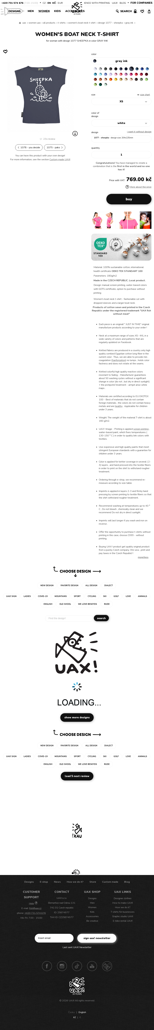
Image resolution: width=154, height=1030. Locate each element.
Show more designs (77, 719)
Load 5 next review (77, 778)
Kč (54, 3)
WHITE (96, 69)
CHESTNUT (113, 86)
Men (31, 11)
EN (49, 3)
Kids (57, 11)
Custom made (110, 884)
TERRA (119, 80)
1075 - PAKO (54, 147)
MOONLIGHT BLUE (143, 69)
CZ (44, 3)
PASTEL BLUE (113, 75)
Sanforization (118, 362)
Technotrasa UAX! (107, 968)
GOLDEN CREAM (143, 80)
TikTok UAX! (77, 968)
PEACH (131, 80)
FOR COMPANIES (141, 3)
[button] (148, 223)
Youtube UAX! (92, 968)
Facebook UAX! (47, 968)
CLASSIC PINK (143, 75)
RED (102, 80)
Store (92, 884)
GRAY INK (129, 22)
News (57, 884)
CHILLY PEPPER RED (107, 80)
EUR (60, 3)
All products (49, 22)
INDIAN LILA (96, 80)
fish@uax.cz (35, 910)
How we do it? (75, 884)
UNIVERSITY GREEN (137, 86)
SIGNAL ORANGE (137, 80)
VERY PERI (119, 75)
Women (44, 11)
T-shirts (62, 22)
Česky (71, 1014)
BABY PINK (131, 75)
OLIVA (119, 86)
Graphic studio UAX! (122, 918)
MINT (143, 86)
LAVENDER (125, 75)
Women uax (35, 22)
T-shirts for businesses (122, 914)
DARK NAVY (131, 69)
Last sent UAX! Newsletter (77, 949)
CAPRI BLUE (102, 75)
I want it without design (139, 134)
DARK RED (113, 80)
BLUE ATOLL (107, 75)
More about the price (138, 189)
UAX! (114, 3)
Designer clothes (122, 900)
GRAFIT (113, 69)
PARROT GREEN (131, 86)
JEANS (125, 69)
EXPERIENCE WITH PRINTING (93, 3)
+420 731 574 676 (12, 3)
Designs (15, 11)
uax (24, 22)
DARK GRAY (107, 69)
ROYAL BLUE (96, 75)
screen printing (141, 431)
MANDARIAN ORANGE (125, 80)
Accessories (75, 11)
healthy (119, 408)
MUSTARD (96, 86)
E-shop (44, 884)
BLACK (119, 69)
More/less (143, 559)
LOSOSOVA (137, 75)
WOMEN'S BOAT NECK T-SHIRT (81, 22)
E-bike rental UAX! (122, 923)
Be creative (92, 923)
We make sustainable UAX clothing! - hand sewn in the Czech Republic (20, 22)
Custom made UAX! (59, 159)
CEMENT (102, 69)
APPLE (125, 86)
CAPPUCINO (107, 86)
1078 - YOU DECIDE (29, 147)
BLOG (123, 3)
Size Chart (145, 97)
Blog (127, 884)
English (82, 1014)
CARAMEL (102, 86)
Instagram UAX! (62, 968)
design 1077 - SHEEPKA (110, 22)
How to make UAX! (122, 905)
